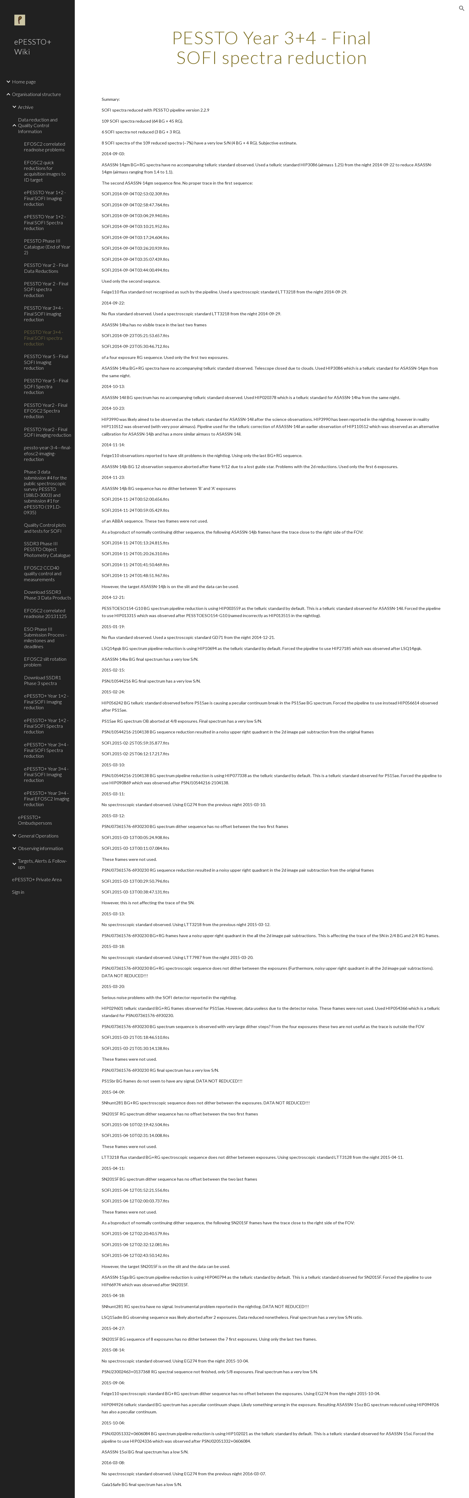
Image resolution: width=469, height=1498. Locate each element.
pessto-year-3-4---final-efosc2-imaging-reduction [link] (47, 453)
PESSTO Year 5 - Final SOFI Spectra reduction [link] (46, 386)
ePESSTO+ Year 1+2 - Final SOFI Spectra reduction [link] (46, 726)
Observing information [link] (40, 848)
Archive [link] (26, 107)
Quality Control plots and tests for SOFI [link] (45, 527)
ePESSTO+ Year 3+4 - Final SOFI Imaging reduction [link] (46, 774)
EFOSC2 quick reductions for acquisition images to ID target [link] (45, 170)
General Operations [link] (38, 835)
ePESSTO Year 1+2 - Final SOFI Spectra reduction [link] (45, 222)
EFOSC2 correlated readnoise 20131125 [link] (45, 613)
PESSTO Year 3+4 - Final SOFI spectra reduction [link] (43, 337)
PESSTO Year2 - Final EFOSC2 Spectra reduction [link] (45, 410)
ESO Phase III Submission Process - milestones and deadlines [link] (45, 637)
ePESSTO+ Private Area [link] (37, 879)
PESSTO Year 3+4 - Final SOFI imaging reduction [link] (43, 313)
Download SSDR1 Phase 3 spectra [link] (42, 680)
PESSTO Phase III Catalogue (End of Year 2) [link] (47, 246)
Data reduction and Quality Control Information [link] (37, 125)
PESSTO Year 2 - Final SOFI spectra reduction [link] (46, 289)
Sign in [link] (18, 892)
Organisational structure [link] (36, 94)
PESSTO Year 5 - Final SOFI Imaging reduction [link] (46, 362)
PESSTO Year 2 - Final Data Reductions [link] (46, 267)
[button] (462, 8)
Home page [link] (24, 81)
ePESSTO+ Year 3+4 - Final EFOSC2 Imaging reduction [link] (46, 798)
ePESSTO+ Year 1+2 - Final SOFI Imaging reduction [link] (46, 701)
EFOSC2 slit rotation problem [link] (45, 661)
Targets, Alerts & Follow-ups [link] (42, 863)
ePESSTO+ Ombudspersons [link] (35, 820)
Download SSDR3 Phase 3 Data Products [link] (47, 594)
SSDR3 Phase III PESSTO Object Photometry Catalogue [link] (47, 549)
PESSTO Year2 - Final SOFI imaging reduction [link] (47, 432)
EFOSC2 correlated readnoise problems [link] (44, 146)
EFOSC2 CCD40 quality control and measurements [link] (42, 573)
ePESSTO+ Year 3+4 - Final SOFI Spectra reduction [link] (46, 750)
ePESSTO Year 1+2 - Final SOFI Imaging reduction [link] (45, 198)
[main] (272, 47)
